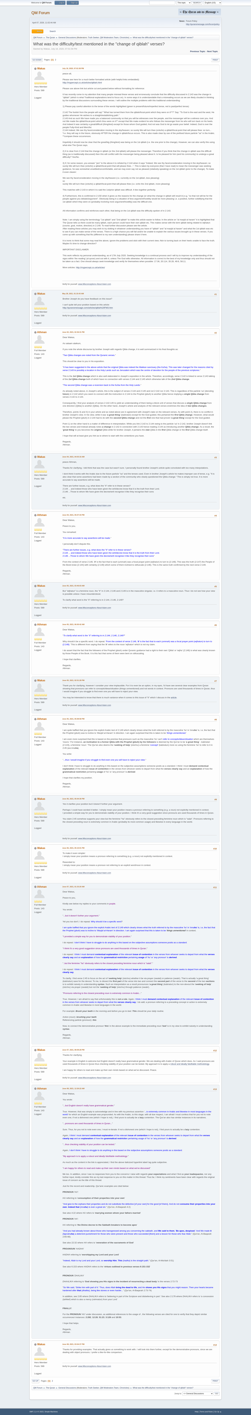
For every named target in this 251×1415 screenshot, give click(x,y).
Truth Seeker (93, 37)
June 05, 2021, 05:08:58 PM (73, 719)
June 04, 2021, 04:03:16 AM (73, 457)
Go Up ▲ (218, 1412)
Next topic (212, 51)
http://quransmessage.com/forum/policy (202, 24)
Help (196, 1412)
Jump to (177, 1393)
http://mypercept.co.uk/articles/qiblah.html (82, 82)
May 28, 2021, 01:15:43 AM (73, 294)
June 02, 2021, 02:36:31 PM (73, 332)
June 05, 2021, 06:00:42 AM (73, 624)
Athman (42, 332)
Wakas (41, 68)
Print (215, 60)
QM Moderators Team (109, 37)
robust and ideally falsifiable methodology (189, 1064)
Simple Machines (51, 1412)
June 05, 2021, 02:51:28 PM (73, 680)
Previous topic (197, 51)
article (174, 697)
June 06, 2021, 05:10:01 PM (73, 848)
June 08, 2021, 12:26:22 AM (73, 1088)
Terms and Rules (206, 1412)
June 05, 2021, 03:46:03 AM (73, 586)
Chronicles (124, 37)
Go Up (35, 1381)
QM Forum (40, 13)
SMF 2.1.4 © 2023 (36, 1412)
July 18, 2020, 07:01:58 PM (73, 68)
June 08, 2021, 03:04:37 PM (73, 1344)
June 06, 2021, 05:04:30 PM (73, 799)
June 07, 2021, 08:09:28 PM (73, 1050)
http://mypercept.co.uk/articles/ (90, 267)
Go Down (36, 60)
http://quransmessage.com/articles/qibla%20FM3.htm (88, 308)
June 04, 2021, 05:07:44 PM (73, 515)
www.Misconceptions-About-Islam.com (94, 284)
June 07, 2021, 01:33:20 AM (73, 887)
